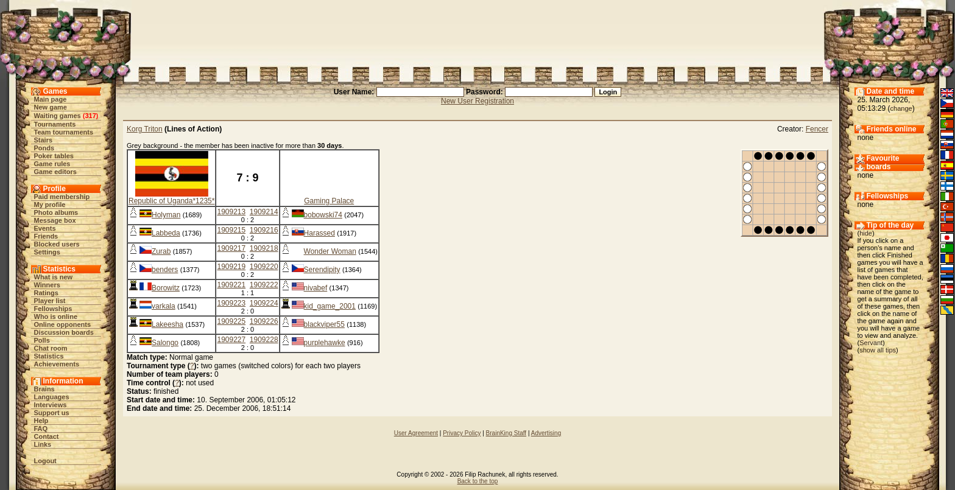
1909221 (231, 285)
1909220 (264, 266)
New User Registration (477, 101)
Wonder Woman (330, 251)
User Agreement (416, 433)
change (901, 108)
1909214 (264, 212)
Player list (50, 300)
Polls (42, 340)
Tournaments (55, 124)
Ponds (44, 148)
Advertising (546, 433)
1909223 (231, 303)
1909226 (264, 321)
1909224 (264, 303)
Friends (46, 236)
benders (165, 269)
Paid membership (62, 196)
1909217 (231, 248)
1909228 (264, 339)
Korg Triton (145, 129)
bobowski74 (323, 215)
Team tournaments (64, 132)
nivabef (316, 288)
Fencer (817, 129)
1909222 (264, 285)
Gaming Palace (329, 201)
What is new (53, 277)
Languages (51, 397)
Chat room (51, 348)
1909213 (231, 212)
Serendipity (322, 269)
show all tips (877, 350)
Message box (55, 220)
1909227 (231, 339)
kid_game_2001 (330, 306)
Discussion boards (64, 332)
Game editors (55, 171)
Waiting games (57, 115)
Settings (47, 252)
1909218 (264, 248)
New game (50, 107)
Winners (47, 285)
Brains (44, 389)
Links (43, 444)
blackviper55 (324, 324)
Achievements (57, 364)
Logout (45, 460)
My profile (50, 204)
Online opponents (62, 324)
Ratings (46, 292)
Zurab (161, 251)
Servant (871, 342)
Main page (50, 99)
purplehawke (324, 342)
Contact (46, 436)
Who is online (56, 316)
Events (45, 228)
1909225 (231, 321)
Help (41, 420)
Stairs (43, 140)
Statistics (49, 356)
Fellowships (53, 308)
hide (865, 233)
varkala (163, 306)
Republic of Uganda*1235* (171, 201)
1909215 (231, 230)
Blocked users (57, 244)
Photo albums (56, 212)
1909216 (264, 230)
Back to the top (477, 481)
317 (90, 115)
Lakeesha (167, 324)
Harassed (319, 233)
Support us (51, 412)
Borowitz (166, 288)
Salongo (165, 342)
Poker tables (54, 155)
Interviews (50, 404)
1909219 (231, 266)
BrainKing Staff (506, 433)
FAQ (41, 428)
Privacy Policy (462, 433)
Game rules (52, 163)
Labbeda (166, 233)
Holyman (166, 215)
